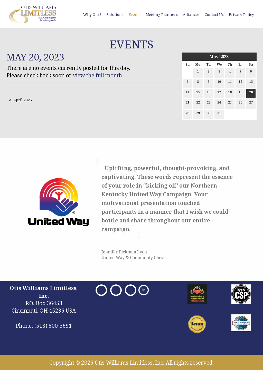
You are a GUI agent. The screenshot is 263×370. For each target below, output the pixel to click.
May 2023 (219, 56)
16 (208, 93)
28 (187, 114)
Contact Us (214, 14)
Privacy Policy (241, 14)
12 (240, 82)
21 (187, 103)
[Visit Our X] (115, 290)
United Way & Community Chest (133, 257)
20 (251, 93)
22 (198, 103)
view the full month (97, 75)
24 (219, 103)
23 (208, 103)
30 (208, 114)
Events (134, 14)
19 (240, 93)
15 (198, 93)
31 (219, 114)
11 (230, 82)
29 (198, 114)
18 (230, 93)
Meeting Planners (162, 14)
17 (219, 93)
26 (240, 103)
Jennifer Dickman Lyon (124, 252)
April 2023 (22, 99)
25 (230, 103)
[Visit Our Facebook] (101, 290)
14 (187, 93)
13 (251, 82)
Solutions (115, 14)
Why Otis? (92, 14)
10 (219, 82)
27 (251, 103)
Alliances (191, 14)
